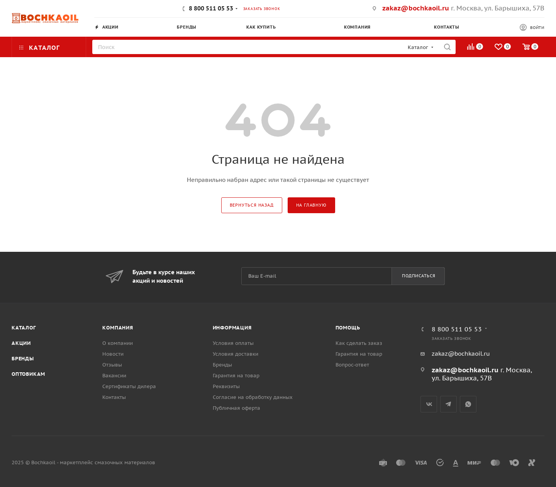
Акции (21, 343)
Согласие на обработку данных (253, 397)
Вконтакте (428, 404)
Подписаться (419, 275)
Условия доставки (235, 354)
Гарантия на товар (236, 375)
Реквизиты (226, 386)
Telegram (448, 404)
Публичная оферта (236, 408)
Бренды (23, 358)
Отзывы (112, 364)
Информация (232, 327)
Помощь (348, 327)
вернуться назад (252, 205)
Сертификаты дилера (129, 386)
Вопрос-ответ (352, 364)
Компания (117, 327)
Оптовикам (28, 374)
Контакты (114, 397)
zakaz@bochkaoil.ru (415, 7)
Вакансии (114, 375)
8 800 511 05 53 (211, 8)
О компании (117, 343)
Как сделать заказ (359, 343)
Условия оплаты (233, 343)
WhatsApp (468, 404)
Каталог (24, 327)
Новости (113, 354)
